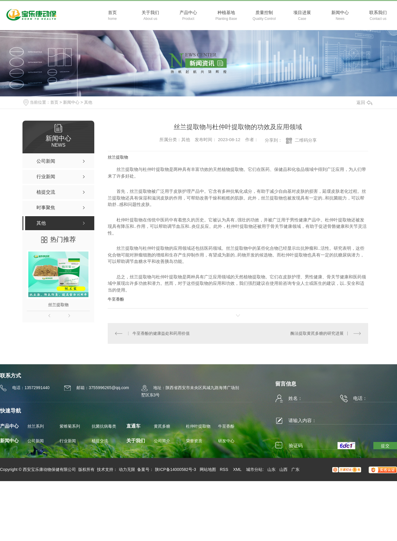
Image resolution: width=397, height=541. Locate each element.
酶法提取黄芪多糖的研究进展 (317, 333)
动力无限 (127, 469)
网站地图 (208, 469)
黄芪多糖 (162, 426)
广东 (295, 469)
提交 (385, 445)
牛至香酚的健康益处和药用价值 (161, 333)
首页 (54, 102)
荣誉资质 (194, 440)
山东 (271, 469)
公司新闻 (35, 440)
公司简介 (162, 440)
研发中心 (226, 440)
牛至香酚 (116, 299)
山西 (283, 469)
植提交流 (100, 440)
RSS (224, 469)
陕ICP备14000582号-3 (175, 469)
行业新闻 (68, 440)
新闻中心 (71, 102)
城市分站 (254, 469)
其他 (88, 102)
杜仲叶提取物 (198, 426)
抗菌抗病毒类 (104, 426)
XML (237, 469)
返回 (364, 102)
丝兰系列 (35, 426)
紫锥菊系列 (70, 426)
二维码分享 (306, 140)
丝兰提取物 (58, 304)
